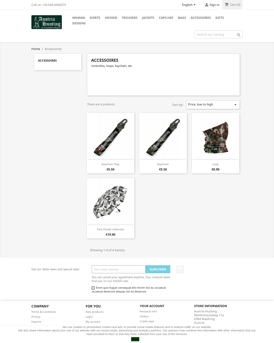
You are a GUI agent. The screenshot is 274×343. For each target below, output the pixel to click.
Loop (216, 164)
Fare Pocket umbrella (110, 229)
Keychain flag (110, 164)
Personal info (148, 311)
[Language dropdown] (189, 5)
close (135, 339)
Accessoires (201, 18)
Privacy (35, 316)
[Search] (219, 34)
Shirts (95, 18)
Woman (78, 18)
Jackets (148, 18)
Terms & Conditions (43, 312)
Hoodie (111, 18)
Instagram (180, 269)
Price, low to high (213, 104)
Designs (79, 23)
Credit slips (147, 321)
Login (89, 316)
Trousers (130, 18)
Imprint (36, 321)
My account (93, 321)
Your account (152, 306)
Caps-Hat (166, 18)
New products (95, 312)
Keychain (163, 164)
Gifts (219, 18)
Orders (144, 316)
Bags (182, 18)
